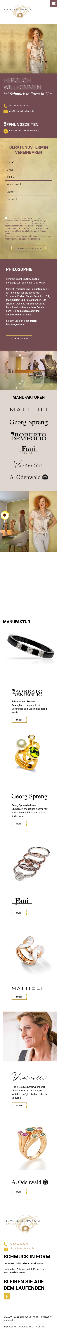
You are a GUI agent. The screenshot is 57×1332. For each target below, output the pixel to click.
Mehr (19, 720)
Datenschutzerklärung (31, 239)
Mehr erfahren (19, 338)
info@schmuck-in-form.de (21, 111)
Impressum (10, 1326)
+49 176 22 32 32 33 (18, 105)
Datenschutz (26, 1326)
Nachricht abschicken (28, 248)
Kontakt (40, 1326)
